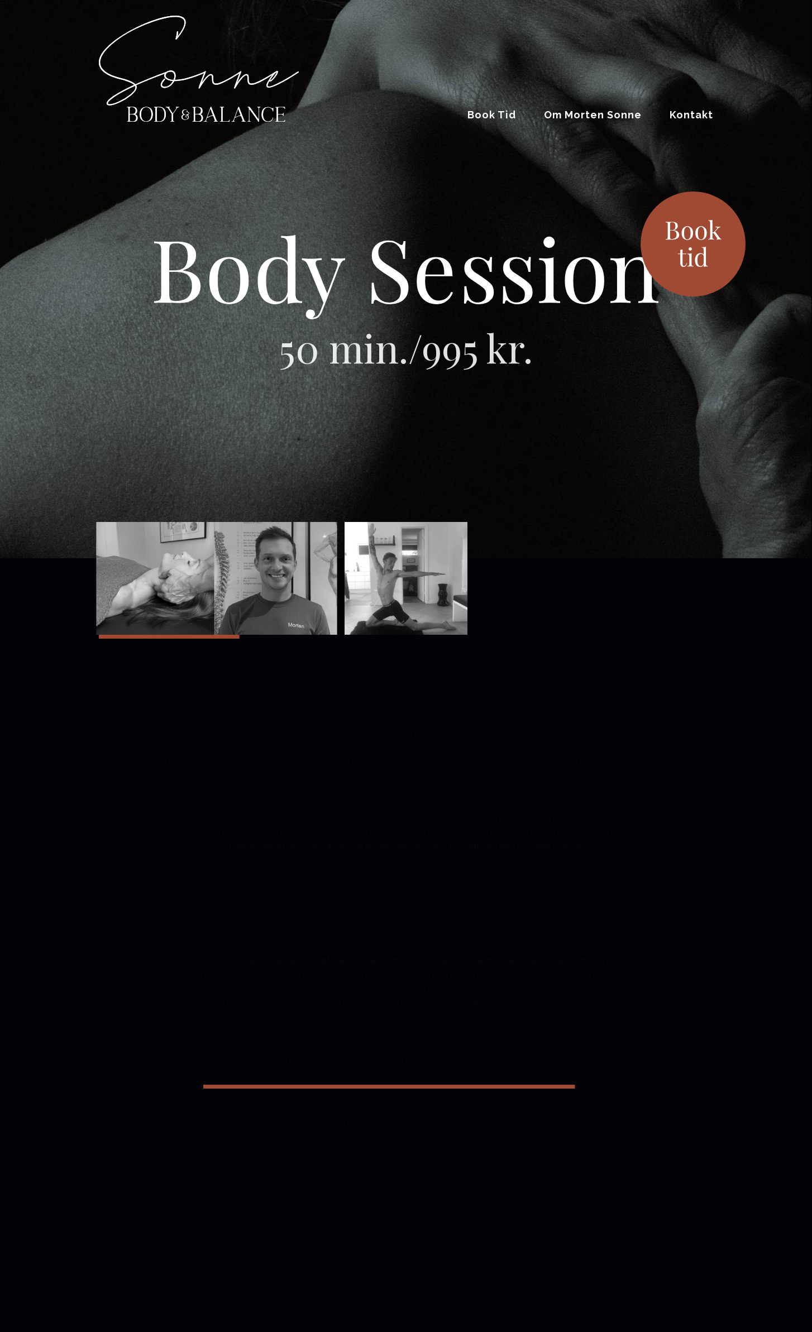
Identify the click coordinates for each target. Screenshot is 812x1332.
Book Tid (491, 115)
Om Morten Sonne (593, 115)
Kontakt (691, 115)
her (460, 1189)
